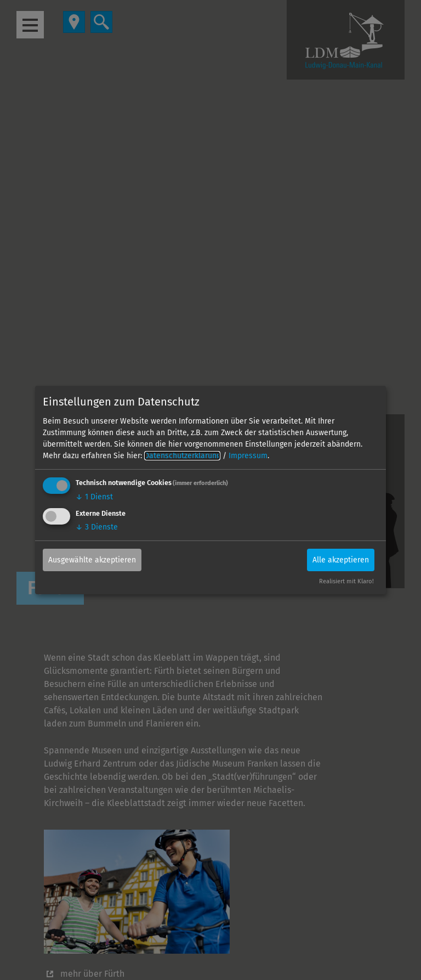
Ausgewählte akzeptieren (92, 559)
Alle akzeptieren (340, 559)
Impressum (248, 455)
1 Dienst (94, 497)
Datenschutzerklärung (182, 455)
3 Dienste (97, 526)
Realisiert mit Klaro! (346, 581)
